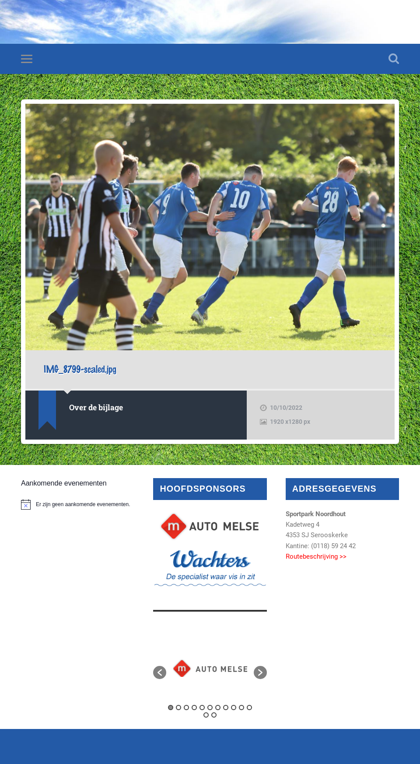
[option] (210, 668)
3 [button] (186, 707)
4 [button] (194, 707)
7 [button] (217, 707)
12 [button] (206, 715)
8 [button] (225, 707)
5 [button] (202, 707)
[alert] (77, 504)
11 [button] (249, 707)
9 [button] (233, 707)
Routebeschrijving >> (316, 556)
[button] (159, 672)
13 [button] (214, 715)
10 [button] (241, 707)
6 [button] (210, 707)
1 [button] (170, 707)
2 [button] (178, 707)
